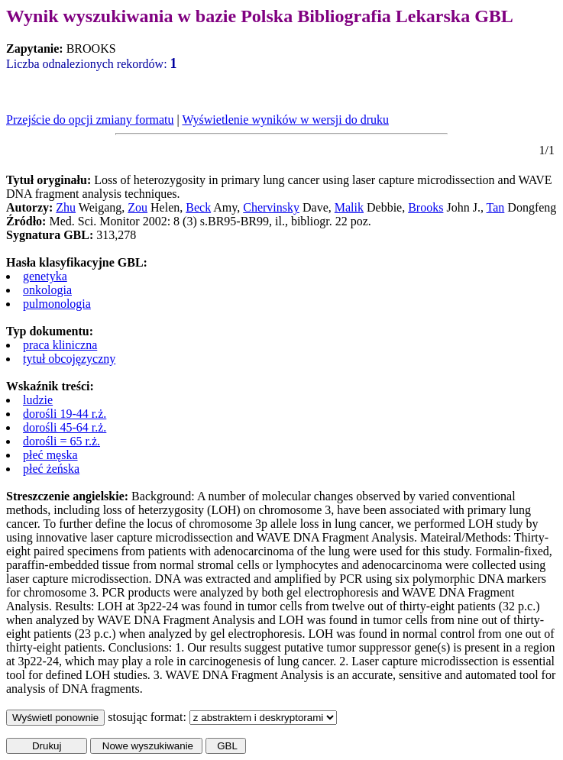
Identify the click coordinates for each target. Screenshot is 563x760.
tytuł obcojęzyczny (69, 358)
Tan (496, 207)
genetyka (45, 276)
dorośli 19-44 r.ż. (64, 413)
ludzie (38, 399)
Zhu (66, 207)
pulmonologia (57, 303)
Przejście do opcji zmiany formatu (89, 119)
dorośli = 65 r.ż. (61, 441)
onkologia (47, 289)
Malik (349, 207)
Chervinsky (271, 207)
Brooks (425, 207)
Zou (137, 207)
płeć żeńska (51, 468)
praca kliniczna (60, 344)
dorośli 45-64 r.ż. (64, 427)
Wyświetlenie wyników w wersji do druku (285, 119)
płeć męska (50, 454)
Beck (198, 207)
